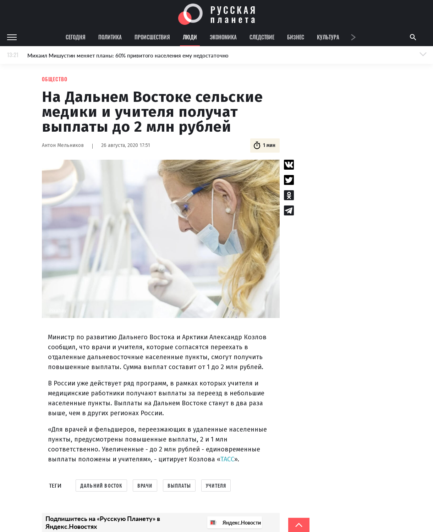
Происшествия (152, 37)
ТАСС (227, 459)
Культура (328, 37)
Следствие (262, 37)
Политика (110, 37)
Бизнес (295, 37)
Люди (190, 37)
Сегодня (76, 37)
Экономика (223, 37)
